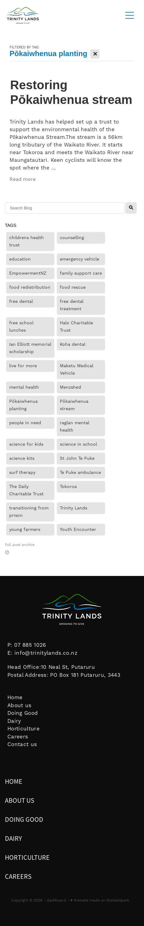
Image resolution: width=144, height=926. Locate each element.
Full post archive (20, 545)
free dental (21, 301)
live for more (23, 366)
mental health (24, 387)
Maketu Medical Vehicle (76, 369)
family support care (81, 273)
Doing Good (22, 713)
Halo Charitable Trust (76, 326)
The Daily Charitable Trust (26, 490)
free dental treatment (72, 305)
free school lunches (21, 326)
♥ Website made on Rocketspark (99, 900)
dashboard (56, 900)
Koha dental (72, 344)
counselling (72, 238)
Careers (17, 737)
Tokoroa (68, 487)
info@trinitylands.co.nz (45, 653)
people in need (25, 423)
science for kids (26, 444)
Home (14, 697)
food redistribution (29, 287)
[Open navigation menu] (129, 15)
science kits (21, 458)
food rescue (73, 287)
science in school (78, 444)
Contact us (22, 744)
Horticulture (23, 729)
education (20, 259)
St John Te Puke (77, 458)
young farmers (24, 529)
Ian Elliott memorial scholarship (30, 348)
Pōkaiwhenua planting (23, 405)
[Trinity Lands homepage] (61, 15)
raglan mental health (74, 426)
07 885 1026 (30, 645)
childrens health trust (26, 241)
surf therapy (22, 472)
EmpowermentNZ (27, 273)
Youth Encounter (78, 529)
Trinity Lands (73, 508)
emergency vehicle (79, 259)
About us (19, 705)
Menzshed (70, 387)
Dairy (14, 721)
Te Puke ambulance (80, 472)
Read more (23, 179)
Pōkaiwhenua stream (74, 405)
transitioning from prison (29, 511)
